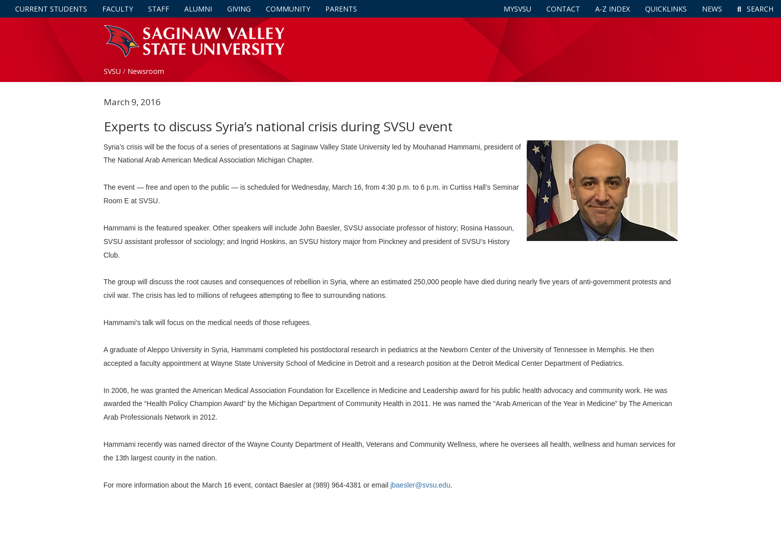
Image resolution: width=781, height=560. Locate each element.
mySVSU (517, 9)
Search (755, 9)
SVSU (112, 71)
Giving (239, 9)
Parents (341, 9)
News (712, 9)
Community (288, 9)
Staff (158, 9)
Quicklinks (666, 9)
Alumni (198, 9)
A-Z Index (612, 9)
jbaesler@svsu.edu (420, 485)
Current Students (51, 9)
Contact (563, 9)
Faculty (117, 9)
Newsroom (145, 71)
